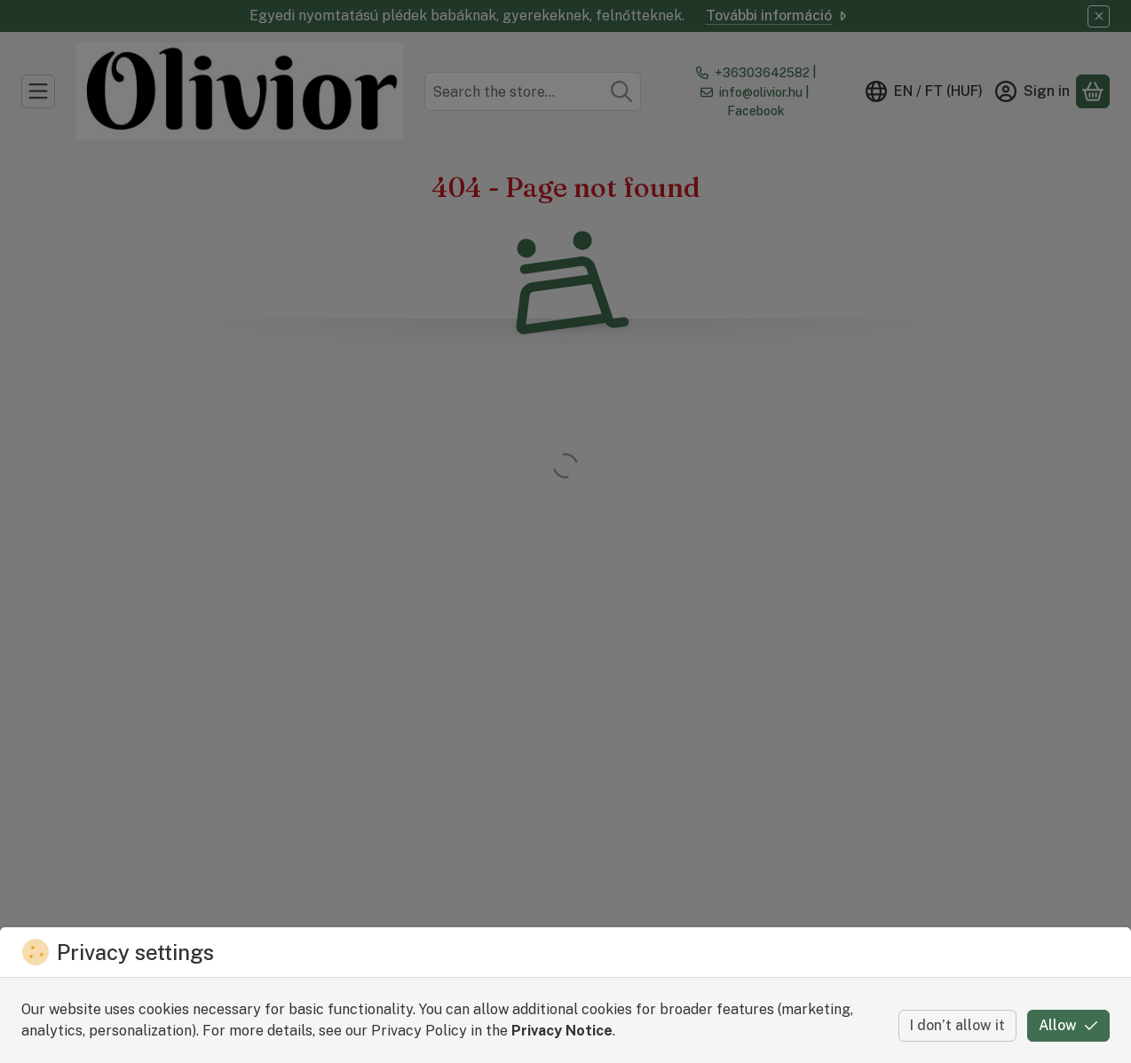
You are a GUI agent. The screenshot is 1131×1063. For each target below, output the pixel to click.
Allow (1068, 1025)
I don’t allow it (957, 1025)
